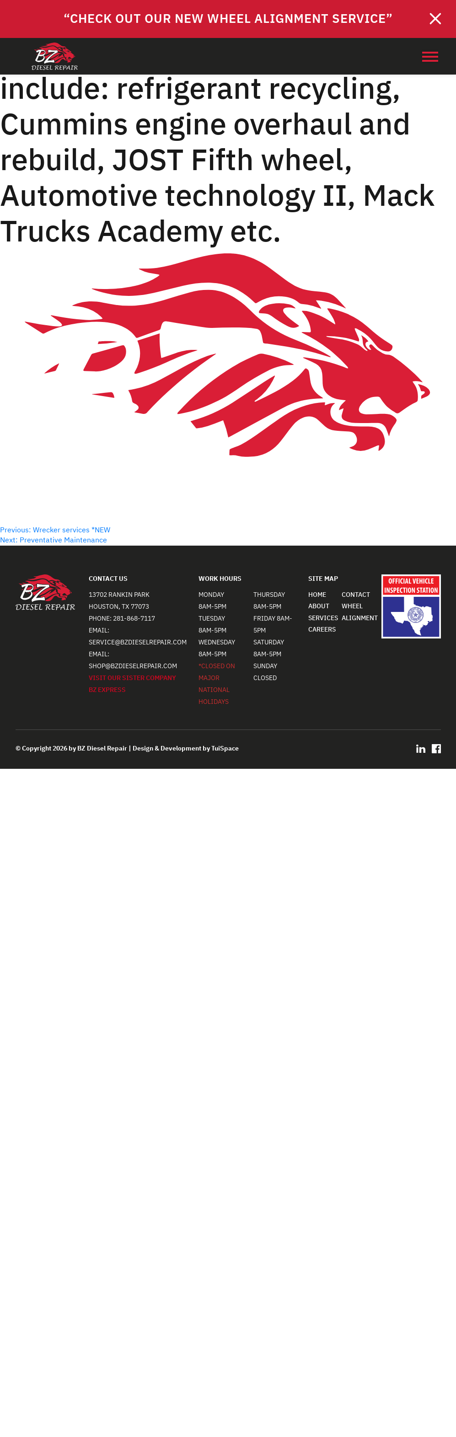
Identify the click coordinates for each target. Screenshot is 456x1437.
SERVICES (323, 618)
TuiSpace (225, 748)
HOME (317, 595)
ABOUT (318, 606)
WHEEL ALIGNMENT (360, 612)
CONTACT (356, 595)
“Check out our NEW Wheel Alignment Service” (228, 19)
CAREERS (322, 629)
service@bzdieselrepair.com (138, 642)
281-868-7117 (134, 618)
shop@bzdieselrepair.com (133, 666)
